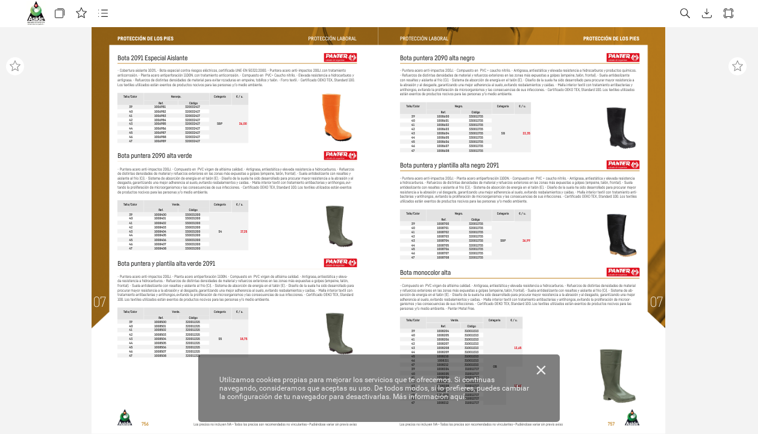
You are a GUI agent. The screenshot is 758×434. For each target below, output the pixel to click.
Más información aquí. (429, 396)
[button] (59, 13)
